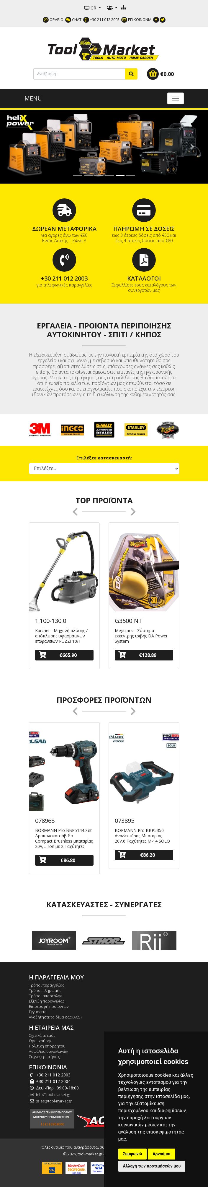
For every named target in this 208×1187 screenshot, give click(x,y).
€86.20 (136, 854)
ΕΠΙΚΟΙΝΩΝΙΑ (136, 19)
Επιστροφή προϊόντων (48, 1006)
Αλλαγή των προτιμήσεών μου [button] (152, 1166)
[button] (15, 147)
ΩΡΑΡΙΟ (53, 19)
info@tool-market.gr (53, 1094)
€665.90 (58, 655)
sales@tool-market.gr (54, 1101)
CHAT (73, 19)
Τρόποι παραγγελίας (46, 985)
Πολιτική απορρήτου (47, 1046)
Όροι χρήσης (40, 1040)
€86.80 (57, 860)
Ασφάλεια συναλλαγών (48, 1051)
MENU (33, 98)
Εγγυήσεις (37, 1011)
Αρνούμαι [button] (162, 1154)
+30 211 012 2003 (101, 19)
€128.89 (137, 655)
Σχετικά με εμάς (42, 1035)
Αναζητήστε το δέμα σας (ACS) (55, 1017)
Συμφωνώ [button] (132, 1154)
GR (90, 8)
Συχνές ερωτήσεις (44, 1056)
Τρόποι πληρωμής (45, 990)
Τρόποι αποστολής (45, 995)
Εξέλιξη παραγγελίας (47, 1001)
